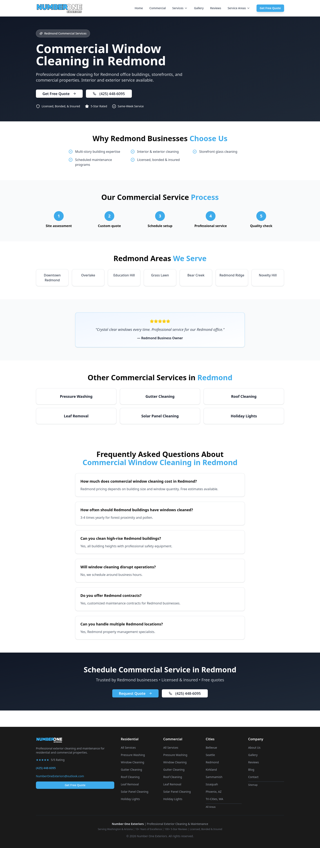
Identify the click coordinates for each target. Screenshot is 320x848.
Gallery (199, 8)
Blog (251, 770)
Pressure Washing (133, 755)
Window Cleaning (132, 762)
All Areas (211, 807)
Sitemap (253, 785)
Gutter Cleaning (131, 770)
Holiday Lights (130, 799)
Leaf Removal (130, 784)
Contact (253, 777)
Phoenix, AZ (214, 792)
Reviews (215, 8)
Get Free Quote (270, 8)
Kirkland (211, 770)
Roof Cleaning (130, 777)
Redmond (212, 762)
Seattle (210, 755)
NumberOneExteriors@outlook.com (60, 776)
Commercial (157, 8)
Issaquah (212, 784)
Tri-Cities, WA (214, 799)
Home (139, 8)
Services (180, 8)
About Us (254, 747)
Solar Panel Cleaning (134, 792)
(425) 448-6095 (109, 93)
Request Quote (135, 693)
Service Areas (239, 8)
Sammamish (214, 777)
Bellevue (211, 747)
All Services (128, 747)
